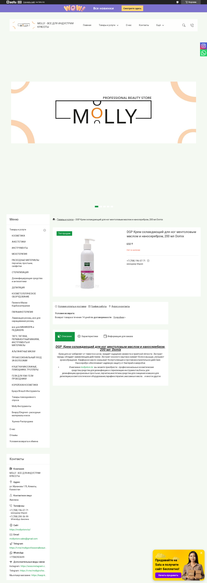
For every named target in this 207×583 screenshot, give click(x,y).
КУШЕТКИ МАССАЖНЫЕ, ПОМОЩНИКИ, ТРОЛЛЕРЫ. (25, 368)
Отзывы (14, 435)
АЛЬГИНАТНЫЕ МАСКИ (23, 351)
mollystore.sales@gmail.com (24, 538)
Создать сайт (29, 2)
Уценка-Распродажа (22, 421)
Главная (87, 25)
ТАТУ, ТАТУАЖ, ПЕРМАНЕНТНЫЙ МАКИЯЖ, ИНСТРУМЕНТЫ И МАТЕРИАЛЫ (25, 340)
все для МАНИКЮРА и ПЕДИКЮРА (23, 328)
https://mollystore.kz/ (20, 529)
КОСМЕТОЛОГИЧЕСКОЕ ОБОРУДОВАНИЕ (24, 295)
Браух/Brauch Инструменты (26, 391)
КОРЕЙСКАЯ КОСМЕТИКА (25, 385)
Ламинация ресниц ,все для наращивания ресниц (26, 319)
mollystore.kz (87, 367)
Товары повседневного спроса (24, 398)
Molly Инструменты (21, 406)
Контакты (144, 25)
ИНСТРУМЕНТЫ (20, 248)
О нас (128, 25)
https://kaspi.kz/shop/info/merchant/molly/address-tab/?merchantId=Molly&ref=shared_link (39, 575)
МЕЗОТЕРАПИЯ (19, 254)
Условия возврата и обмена (24, 441)
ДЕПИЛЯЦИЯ (18, 287)
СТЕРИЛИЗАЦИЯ (20, 272)
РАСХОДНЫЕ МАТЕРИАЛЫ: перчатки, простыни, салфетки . (25, 263)
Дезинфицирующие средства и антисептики (27, 280)
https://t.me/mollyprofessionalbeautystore (28, 548)
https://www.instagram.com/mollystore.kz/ (34, 566)
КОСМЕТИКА (18, 235)
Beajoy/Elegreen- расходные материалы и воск (26, 414)
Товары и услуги (107, 25)
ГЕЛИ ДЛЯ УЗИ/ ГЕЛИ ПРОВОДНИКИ (22, 377)
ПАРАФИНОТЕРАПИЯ (22, 312)
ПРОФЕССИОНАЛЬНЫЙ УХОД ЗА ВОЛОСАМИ (27, 359)
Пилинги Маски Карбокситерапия (21, 304)
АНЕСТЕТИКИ (19, 242)
